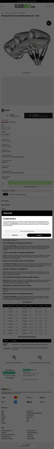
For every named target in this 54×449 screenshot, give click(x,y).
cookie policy (14, 223)
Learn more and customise (27, 231)
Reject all (14, 235)
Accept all (39, 235)
